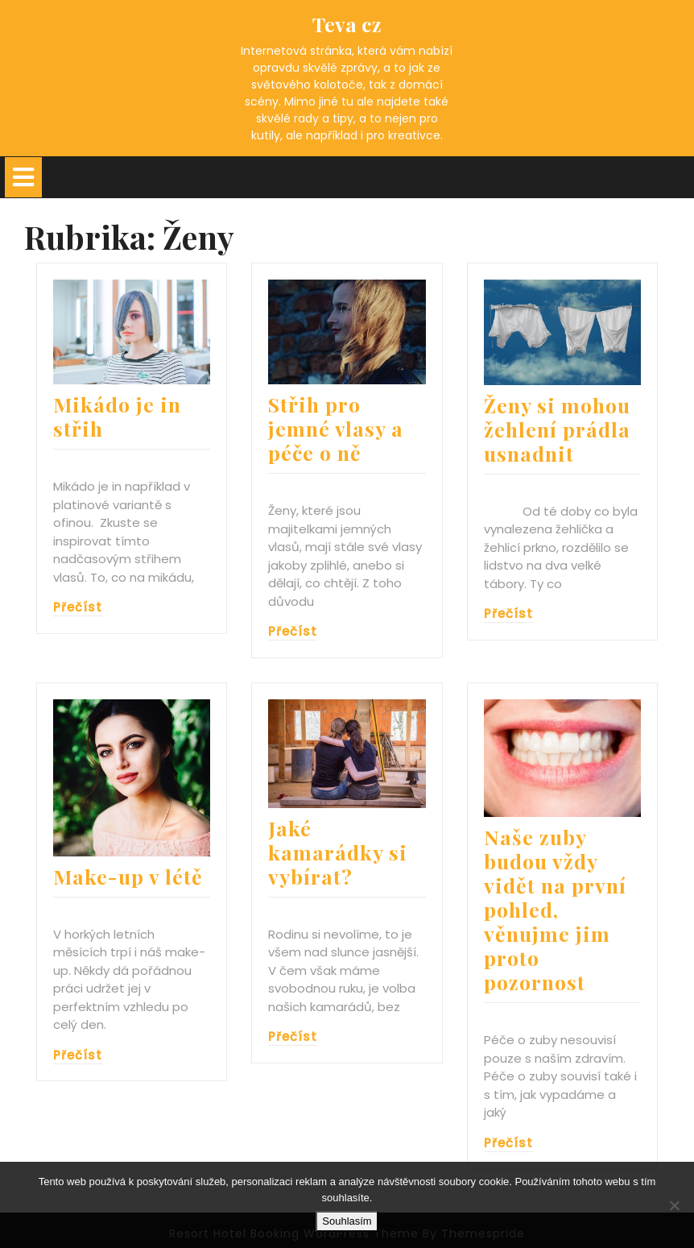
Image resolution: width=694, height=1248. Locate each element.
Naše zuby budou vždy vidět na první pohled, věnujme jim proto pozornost (555, 909)
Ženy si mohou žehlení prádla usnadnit (557, 429)
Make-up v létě (128, 876)
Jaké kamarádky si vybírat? (337, 852)
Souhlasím (346, 1221)
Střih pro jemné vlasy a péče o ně (335, 428)
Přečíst (77, 607)
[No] (674, 1205)
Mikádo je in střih (117, 416)
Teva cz (347, 23)
